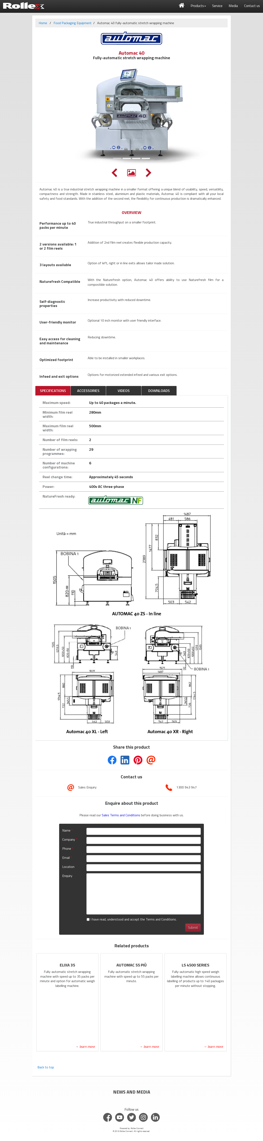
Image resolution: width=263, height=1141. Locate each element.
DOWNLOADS (159, 390)
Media (233, 5)
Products (198, 5)
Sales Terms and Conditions (121, 815)
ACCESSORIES (88, 390)
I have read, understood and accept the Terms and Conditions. (131, 919)
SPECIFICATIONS (53, 390)
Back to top (45, 1067)
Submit (193, 927)
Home (43, 22)
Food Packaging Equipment (73, 22)
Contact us (252, 5)
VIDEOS (124, 390)
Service (217, 5)
